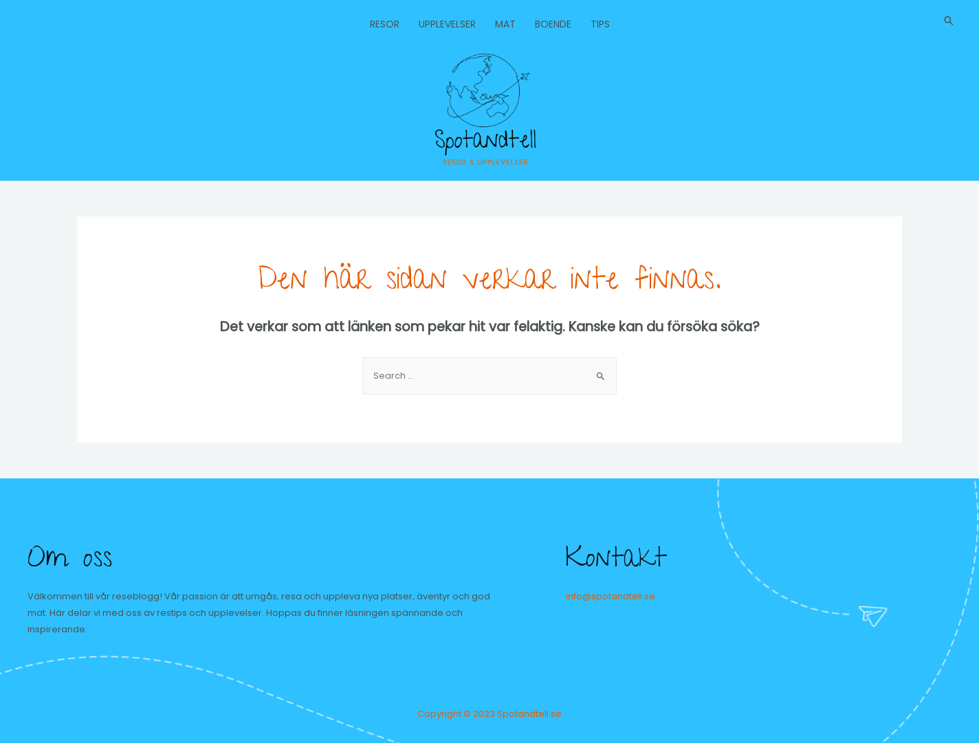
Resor (384, 24)
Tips (600, 24)
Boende (553, 24)
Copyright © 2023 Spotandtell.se (489, 713)
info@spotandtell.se (610, 596)
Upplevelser (447, 24)
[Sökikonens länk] (949, 20)
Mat (505, 24)
